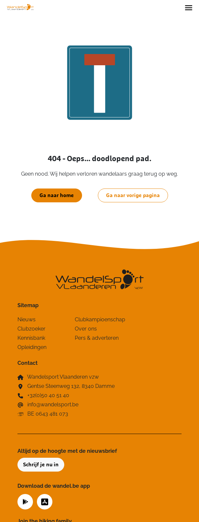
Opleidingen (31, 347)
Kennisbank (31, 338)
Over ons (86, 329)
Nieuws (26, 319)
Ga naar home (57, 195)
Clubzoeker (31, 329)
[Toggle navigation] (188, 7)
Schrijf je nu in (41, 464)
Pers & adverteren (97, 338)
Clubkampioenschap (99, 319)
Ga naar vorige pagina (133, 195)
